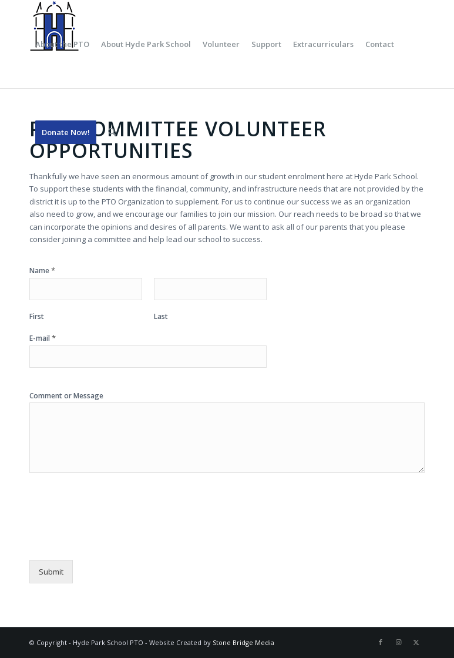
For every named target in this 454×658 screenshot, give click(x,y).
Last (161, 316)
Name (42, 271)
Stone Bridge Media (243, 642)
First (36, 316)
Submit (51, 571)
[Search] (112, 132)
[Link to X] (416, 642)
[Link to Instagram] (398, 642)
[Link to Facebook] (380, 642)
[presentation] (118, 540)
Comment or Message (66, 396)
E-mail (42, 338)
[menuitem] (62, 44)
